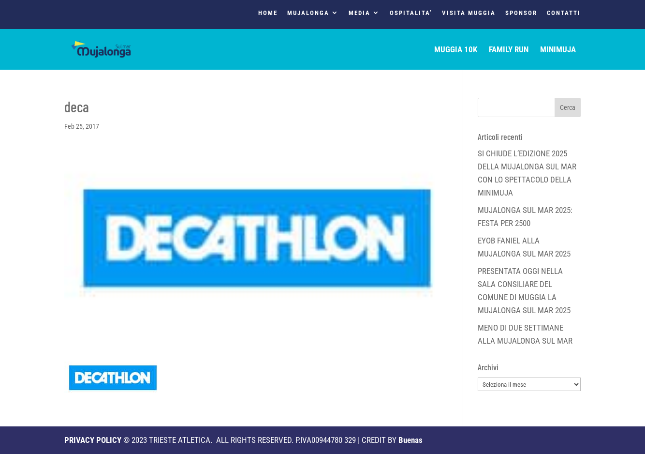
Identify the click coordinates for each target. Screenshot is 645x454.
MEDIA (359, 13)
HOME (268, 13)
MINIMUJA (558, 50)
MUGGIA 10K (455, 50)
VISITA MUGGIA (469, 13)
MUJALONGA (308, 13)
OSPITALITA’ (411, 13)
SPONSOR (521, 13)
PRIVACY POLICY (92, 440)
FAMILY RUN (508, 50)
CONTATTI (564, 13)
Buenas (410, 440)
